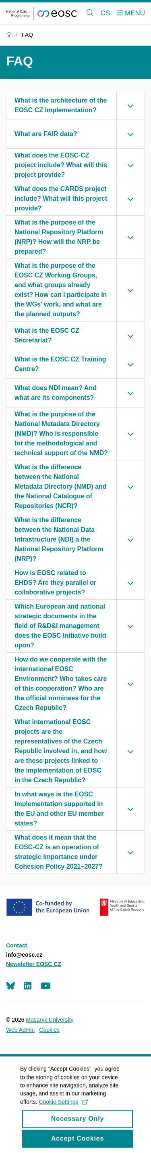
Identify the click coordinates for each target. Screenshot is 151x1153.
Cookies (49, 1030)
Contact (16, 945)
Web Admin (20, 1030)
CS (105, 13)
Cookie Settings (63, 1111)
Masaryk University (49, 1019)
